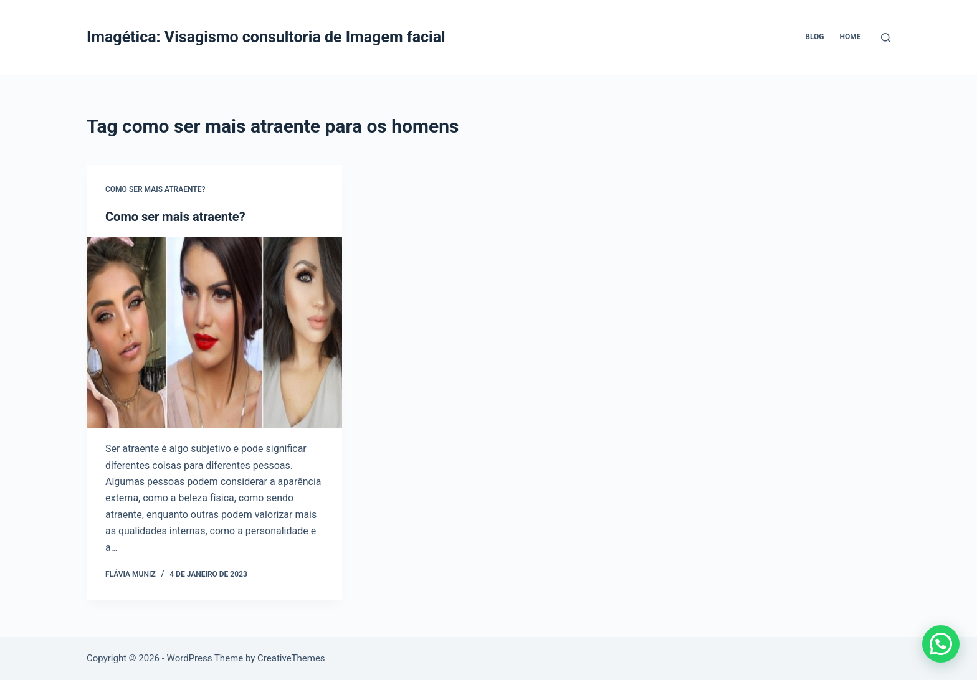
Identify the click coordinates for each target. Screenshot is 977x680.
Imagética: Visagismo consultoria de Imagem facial (266, 37)
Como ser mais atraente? (155, 189)
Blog (814, 36)
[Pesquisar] (885, 37)
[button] (941, 644)
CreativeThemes (291, 658)
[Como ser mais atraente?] (214, 333)
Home (849, 36)
